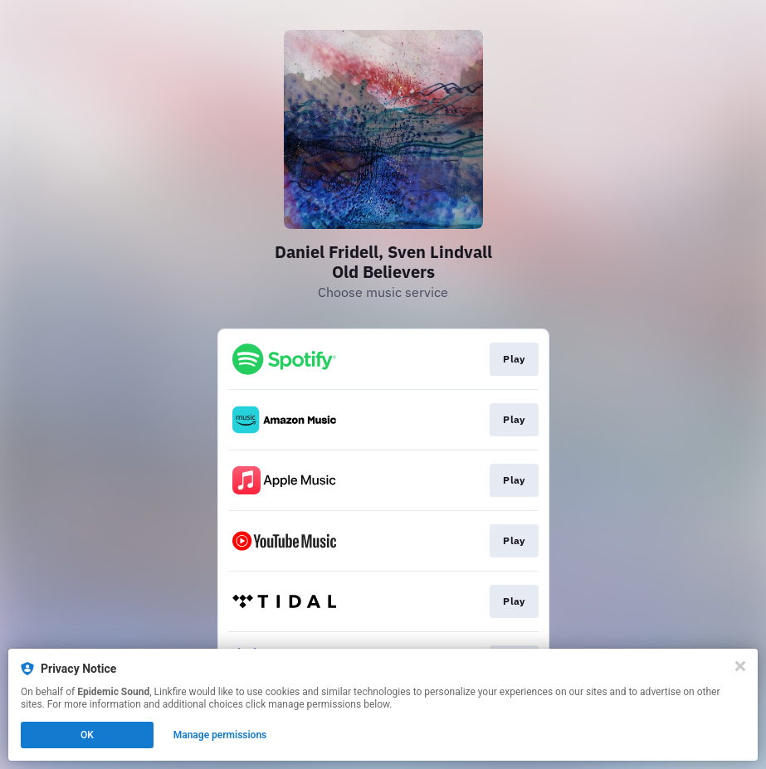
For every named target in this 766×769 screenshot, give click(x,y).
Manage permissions (220, 735)
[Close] (740, 666)
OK (87, 735)
